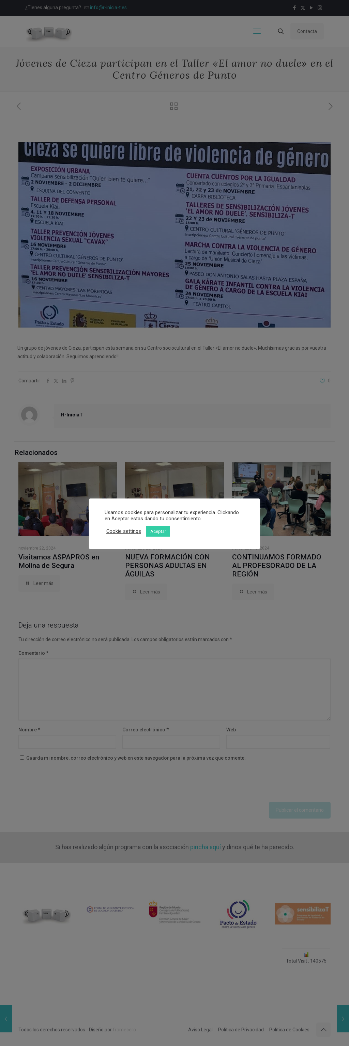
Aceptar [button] (158, 531)
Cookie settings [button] (123, 531)
